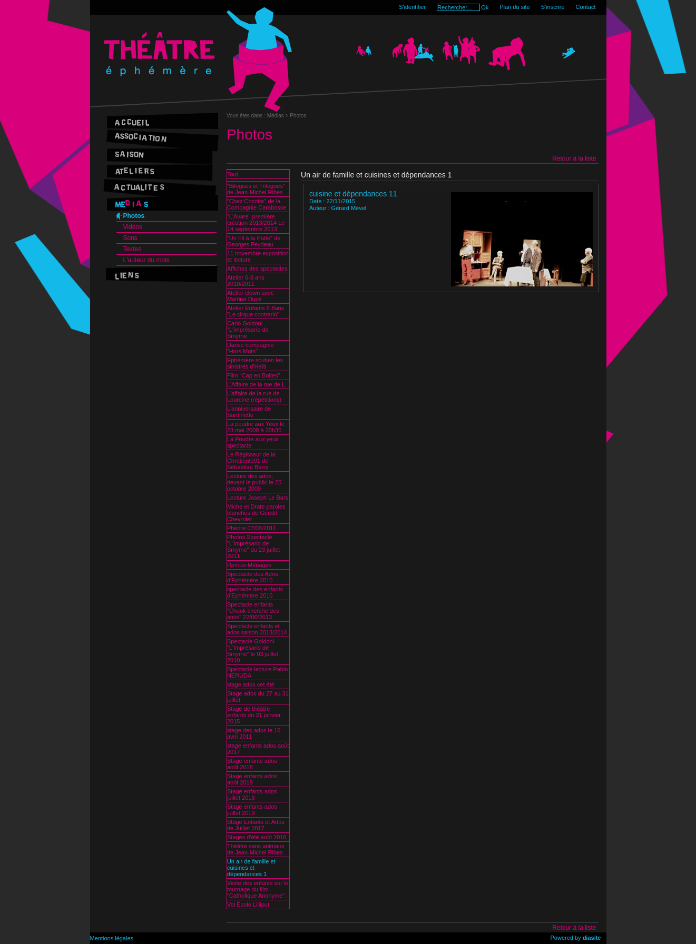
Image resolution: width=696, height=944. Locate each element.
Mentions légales (112, 938)
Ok (484, 7)
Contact (586, 7)
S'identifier (412, 7)
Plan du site (514, 7)
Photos (134, 216)
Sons (130, 238)
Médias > (278, 115)
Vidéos (132, 227)
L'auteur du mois (146, 260)
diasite (592, 938)
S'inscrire (553, 7)
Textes (132, 249)
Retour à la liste (574, 158)
